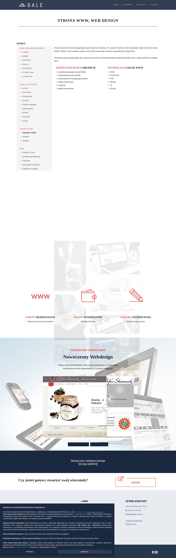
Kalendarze (27, 96)
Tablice (26, 52)
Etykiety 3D (27, 77)
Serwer (26, 137)
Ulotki (25, 88)
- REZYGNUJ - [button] (30, 551)
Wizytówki (27, 92)
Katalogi (26, 117)
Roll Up (26, 64)
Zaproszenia (28, 109)
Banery (26, 56)
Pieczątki (26, 161)
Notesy (26, 113)
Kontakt (154, 5)
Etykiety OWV (28, 72)
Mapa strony (131, 524)
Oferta (127, 5)
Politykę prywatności (22, 547)
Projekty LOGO (29, 153)
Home (115, 5)
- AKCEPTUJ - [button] (84, 551)
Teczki (25, 121)
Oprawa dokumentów (31, 157)
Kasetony (27, 60)
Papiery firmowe (29, 105)
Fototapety (27, 68)
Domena (26, 141)
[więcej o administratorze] (95, 512)
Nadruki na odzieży (30, 169)
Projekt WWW (29, 133)
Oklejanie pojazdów (31, 165)
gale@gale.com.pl (81, 512)
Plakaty (26, 101)
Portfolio (140, 5)
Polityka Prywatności (134, 521)
